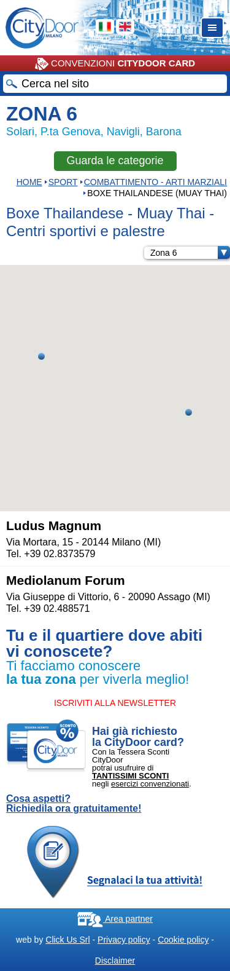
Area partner (115, 919)
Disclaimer (115, 960)
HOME (29, 182)
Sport (63, 182)
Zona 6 (190, 253)
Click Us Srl (67, 940)
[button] (188, 412)
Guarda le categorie (114, 160)
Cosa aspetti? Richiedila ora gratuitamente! (74, 804)
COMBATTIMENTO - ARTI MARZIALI (155, 182)
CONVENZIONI (115, 64)
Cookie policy (183, 940)
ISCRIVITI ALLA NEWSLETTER (115, 703)
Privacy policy (124, 940)
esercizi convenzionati (150, 783)
